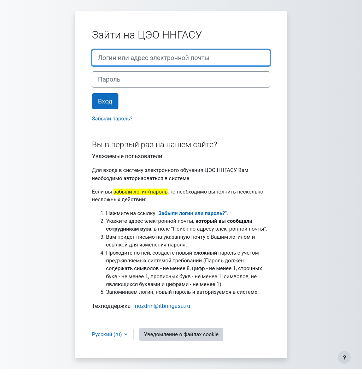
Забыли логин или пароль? (191, 213)
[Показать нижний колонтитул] (344, 357)
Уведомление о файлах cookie (181, 334)
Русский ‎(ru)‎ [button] (107, 334)
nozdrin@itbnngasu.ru (162, 306)
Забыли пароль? (112, 118)
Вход (105, 101)
